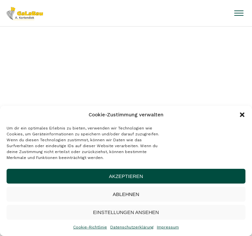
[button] (242, 114)
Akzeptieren (126, 176)
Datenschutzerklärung (132, 227)
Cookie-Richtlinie (90, 227)
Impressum (168, 227)
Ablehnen (126, 194)
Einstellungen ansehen (126, 212)
